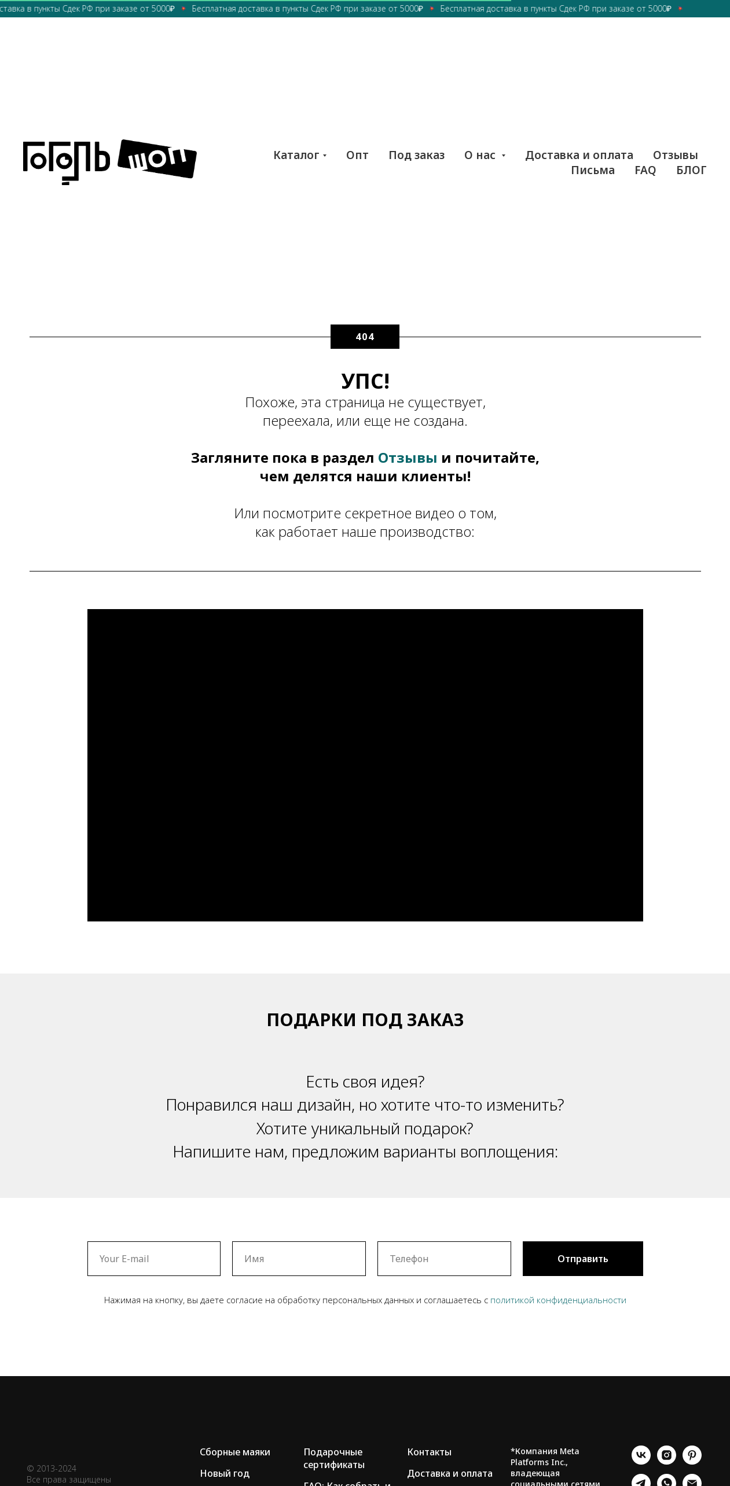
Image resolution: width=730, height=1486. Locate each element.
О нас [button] (481, 155)
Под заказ (416, 155)
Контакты (429, 1452)
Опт (357, 155)
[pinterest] (692, 1461)
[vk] (641, 1461)
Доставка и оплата (579, 155)
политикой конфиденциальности (558, 1300)
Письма (593, 170)
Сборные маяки (235, 1452)
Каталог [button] (296, 155)
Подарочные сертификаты (334, 1458)
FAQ (645, 170)
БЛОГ (691, 170)
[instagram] (666, 1461)
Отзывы (675, 155)
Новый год (225, 1473)
